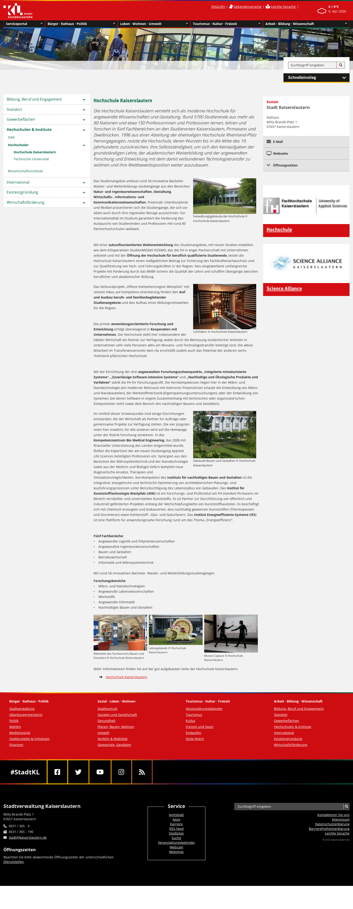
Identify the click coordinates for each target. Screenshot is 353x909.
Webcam (176, 847)
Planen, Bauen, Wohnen (115, 726)
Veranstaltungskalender (204, 708)
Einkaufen (193, 732)
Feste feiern (195, 738)
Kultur (190, 720)
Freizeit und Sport (199, 726)
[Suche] (341, 65)
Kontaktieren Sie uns (333, 815)
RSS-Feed (176, 828)
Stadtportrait (107, 708)
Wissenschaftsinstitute (25, 171)
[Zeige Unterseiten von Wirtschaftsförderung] (84, 203)
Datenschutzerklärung (332, 824)
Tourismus (194, 714)
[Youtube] (100, 771)
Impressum (341, 819)
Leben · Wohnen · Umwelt (154, 24)
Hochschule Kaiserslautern (35, 152)
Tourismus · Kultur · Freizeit (227, 24)
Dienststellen (13, 862)
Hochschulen (18, 145)
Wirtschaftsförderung (25, 202)
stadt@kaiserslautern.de (28, 837)
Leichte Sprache (283, 6)
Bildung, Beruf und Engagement (34, 99)
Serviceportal (24, 24)
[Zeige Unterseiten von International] (84, 183)
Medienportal (19, 732)
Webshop (176, 852)
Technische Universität (31, 159)
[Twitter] (78, 771)
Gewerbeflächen (21, 119)
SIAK (11, 137)
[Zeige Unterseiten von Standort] (84, 110)
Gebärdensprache (248, 6)
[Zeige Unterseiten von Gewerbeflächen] (84, 120)
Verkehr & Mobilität (112, 738)
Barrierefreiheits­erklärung (329, 828)
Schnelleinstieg (319, 78)
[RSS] (142, 771)
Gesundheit (106, 720)
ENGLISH (218, 6)
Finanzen (16, 745)
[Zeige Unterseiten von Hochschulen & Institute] (84, 130)
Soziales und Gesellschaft (117, 714)
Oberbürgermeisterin (26, 714)
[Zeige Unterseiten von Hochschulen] (84, 145)
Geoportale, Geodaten (114, 745)
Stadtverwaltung (22, 708)
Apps (176, 819)
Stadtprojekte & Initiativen (29, 738)
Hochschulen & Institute (29, 129)
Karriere (176, 824)
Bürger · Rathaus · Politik (81, 24)
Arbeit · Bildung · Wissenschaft (306, 24)
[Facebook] (57, 771)
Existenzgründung (22, 192)
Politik (13, 720)
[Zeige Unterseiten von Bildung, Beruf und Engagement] (84, 100)
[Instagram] (121, 771)
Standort (14, 109)
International (18, 182)
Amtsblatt (176, 815)
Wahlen (15, 726)
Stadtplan (176, 833)
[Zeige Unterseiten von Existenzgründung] (84, 193)
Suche (176, 838)
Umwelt (103, 732)
